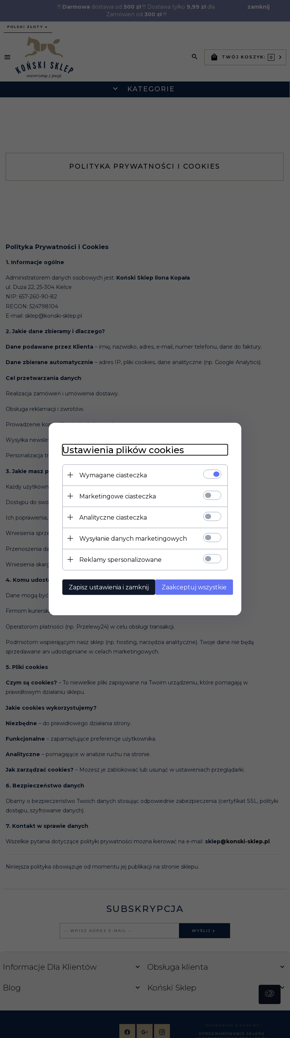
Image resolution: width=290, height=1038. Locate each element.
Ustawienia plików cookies (119, 449)
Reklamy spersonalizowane (116, 559)
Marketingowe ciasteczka (113, 495)
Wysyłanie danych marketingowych (129, 537)
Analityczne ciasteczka (109, 516)
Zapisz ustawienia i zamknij (105, 586)
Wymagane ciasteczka (109, 474)
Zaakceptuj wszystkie (192, 586)
